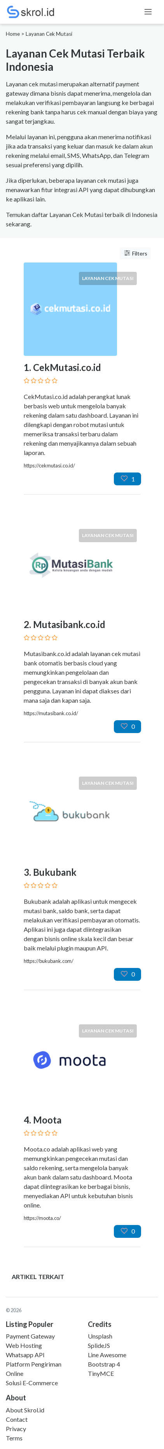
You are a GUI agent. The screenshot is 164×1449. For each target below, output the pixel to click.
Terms (14, 1438)
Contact (17, 1419)
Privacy (16, 1428)
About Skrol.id (25, 1410)
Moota (47, 1119)
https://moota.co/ (42, 1218)
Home (13, 34)
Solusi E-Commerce (32, 1382)
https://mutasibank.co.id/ (51, 713)
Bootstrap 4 (104, 1364)
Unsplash (100, 1336)
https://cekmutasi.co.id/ (49, 465)
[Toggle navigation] (148, 11)
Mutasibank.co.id (69, 624)
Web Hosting (24, 1345)
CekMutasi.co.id (67, 367)
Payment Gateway (30, 1336)
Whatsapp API (25, 1354)
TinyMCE (101, 1373)
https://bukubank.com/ (48, 961)
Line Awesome (107, 1354)
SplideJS (99, 1345)
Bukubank (55, 872)
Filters (135, 253)
